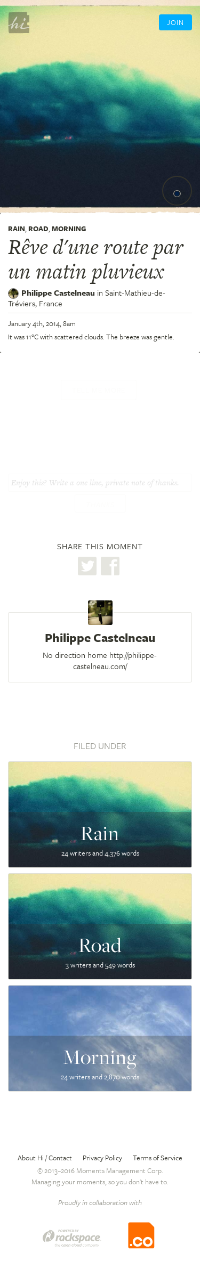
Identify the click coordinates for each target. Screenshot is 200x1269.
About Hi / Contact (45, 1157)
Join (175, 22)
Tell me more (98, 390)
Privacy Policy (102, 1157)
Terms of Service (157, 1157)
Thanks (100, 504)
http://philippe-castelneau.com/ (115, 660)
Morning (69, 228)
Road (38, 228)
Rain (16, 228)
